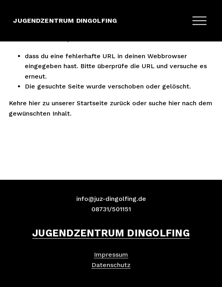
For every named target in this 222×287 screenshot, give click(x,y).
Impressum (111, 254)
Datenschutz (111, 265)
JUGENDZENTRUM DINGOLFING (65, 20)
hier (34, 103)
